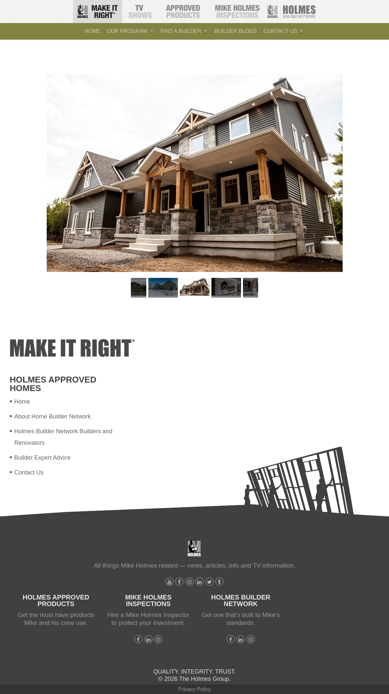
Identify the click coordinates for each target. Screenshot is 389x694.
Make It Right (99, 9)
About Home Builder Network (52, 416)
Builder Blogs (235, 31)
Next (264, 288)
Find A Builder (180, 31)
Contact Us (280, 31)
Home (92, 31)
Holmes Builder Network (291, 9)
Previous (124, 288)
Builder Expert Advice (42, 457)
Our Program (127, 31)
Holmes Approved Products (183, 10)
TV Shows (140, 9)
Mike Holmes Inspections (237, 9)
